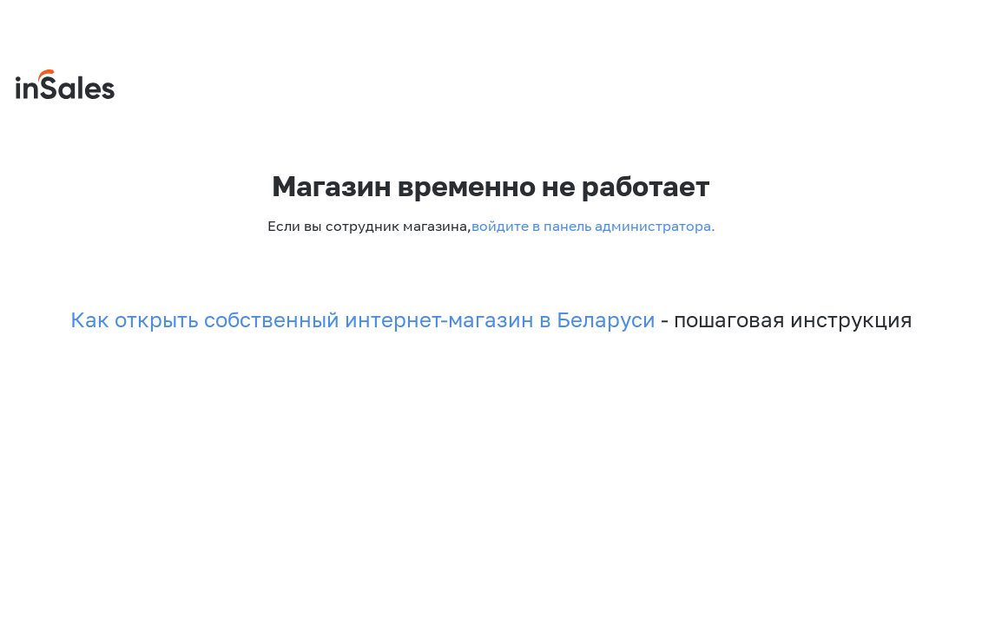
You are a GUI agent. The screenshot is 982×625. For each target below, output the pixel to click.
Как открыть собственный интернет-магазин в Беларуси (363, 319)
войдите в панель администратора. (593, 226)
